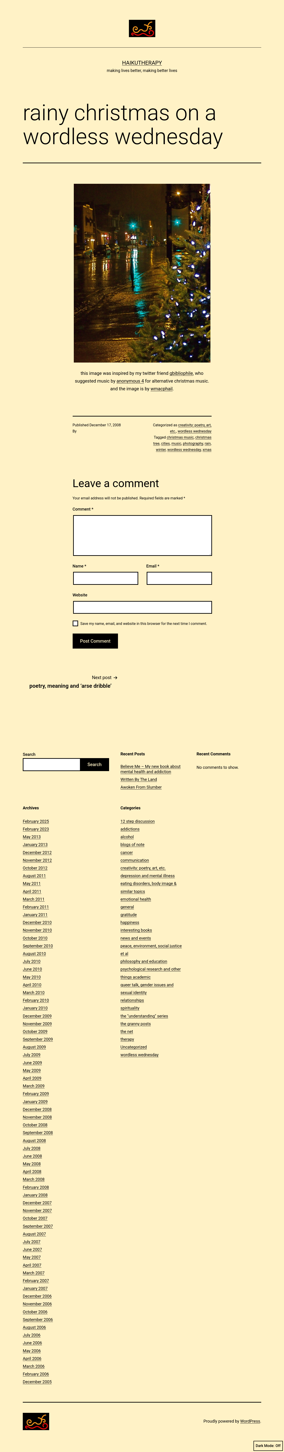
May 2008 (32, 1163)
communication (134, 860)
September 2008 (38, 1132)
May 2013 (32, 836)
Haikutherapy (142, 63)
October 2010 (35, 938)
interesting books (136, 930)
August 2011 (34, 875)
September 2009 (38, 1039)
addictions (130, 829)
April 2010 (32, 984)
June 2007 (32, 1249)
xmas (207, 449)
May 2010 (32, 977)
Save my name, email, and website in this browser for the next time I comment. (143, 623)
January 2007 (35, 1288)
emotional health (135, 899)
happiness (129, 922)
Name (79, 566)
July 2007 (32, 1241)
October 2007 (35, 1218)
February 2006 (36, 1374)
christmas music (180, 437)
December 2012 (37, 852)
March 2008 (34, 1179)
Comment (83, 509)
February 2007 (36, 1280)
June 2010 (32, 969)
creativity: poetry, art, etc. (143, 868)
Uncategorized (133, 1047)
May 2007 (32, 1257)
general (127, 907)
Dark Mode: (268, 1446)
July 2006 (32, 1335)
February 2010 (36, 1000)
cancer (126, 852)
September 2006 (38, 1319)
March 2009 (34, 1086)
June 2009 (32, 1062)
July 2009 (32, 1054)
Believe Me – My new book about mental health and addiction (150, 769)
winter (161, 449)
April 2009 (32, 1078)
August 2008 (34, 1140)
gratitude (128, 914)
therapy (127, 1039)
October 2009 (35, 1031)
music (176, 443)
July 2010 (32, 961)
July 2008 (32, 1148)
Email (152, 566)
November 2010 (37, 930)
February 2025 (36, 821)
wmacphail (162, 388)
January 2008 (35, 1195)
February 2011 (36, 907)
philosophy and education (143, 961)
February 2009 (36, 1093)
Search (29, 754)
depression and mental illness (147, 875)
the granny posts (135, 1023)
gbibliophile (181, 373)
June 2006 (32, 1342)
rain (208, 443)
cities (165, 443)
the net (126, 1031)
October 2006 (35, 1311)
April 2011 (32, 891)
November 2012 (37, 860)
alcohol (127, 836)
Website (80, 595)
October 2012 (35, 868)
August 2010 (34, 953)
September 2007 (38, 1226)
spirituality (129, 1008)
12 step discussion (137, 821)
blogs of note (132, 844)
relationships (132, 1000)
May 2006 (32, 1350)
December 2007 (37, 1202)
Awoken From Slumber (141, 787)
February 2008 (36, 1187)
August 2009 (34, 1047)
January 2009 (35, 1101)
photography (193, 443)
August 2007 (34, 1234)
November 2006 (37, 1303)
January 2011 (35, 914)
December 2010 (37, 922)
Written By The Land (138, 779)
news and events (135, 938)
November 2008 (37, 1117)
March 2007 (34, 1272)
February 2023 (36, 829)
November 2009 (37, 1023)
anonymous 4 (130, 381)
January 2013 (35, 844)
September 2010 (38, 945)
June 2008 (32, 1156)
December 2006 (37, 1296)
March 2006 (34, 1366)
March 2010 (34, 992)
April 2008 (32, 1171)
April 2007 (32, 1265)
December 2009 (37, 1016)
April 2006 (32, 1358)
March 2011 (34, 899)
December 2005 (37, 1381)
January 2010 (35, 1008)
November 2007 (37, 1210)
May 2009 (32, 1070)
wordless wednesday (195, 431)
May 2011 (32, 883)
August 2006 (34, 1327)
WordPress (250, 1421)
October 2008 (35, 1124)
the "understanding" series (144, 1016)
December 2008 (37, 1109)
